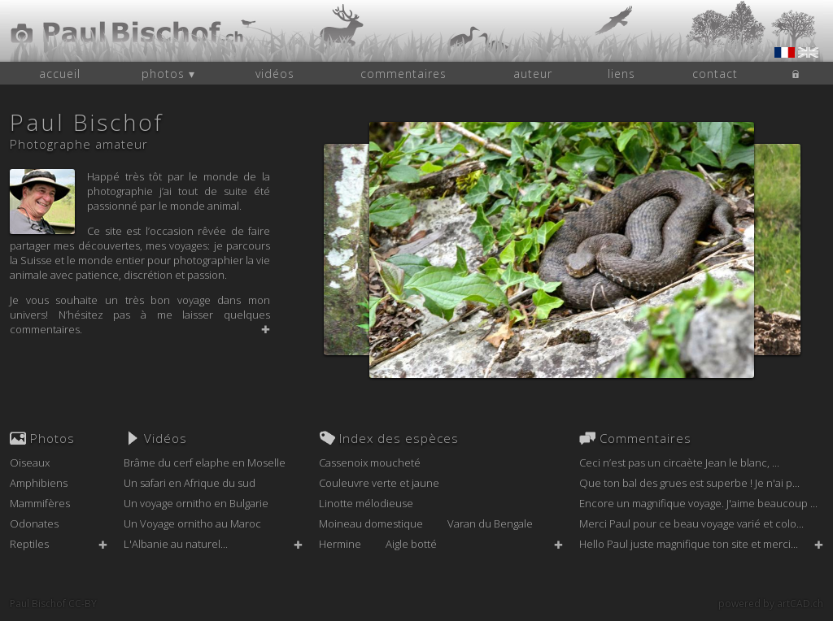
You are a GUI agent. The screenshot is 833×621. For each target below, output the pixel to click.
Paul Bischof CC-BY (53, 603)
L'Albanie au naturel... (176, 543)
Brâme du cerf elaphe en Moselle (205, 462)
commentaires (403, 73)
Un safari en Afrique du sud (189, 483)
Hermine (340, 543)
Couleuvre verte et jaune (379, 483)
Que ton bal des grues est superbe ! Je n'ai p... (689, 483)
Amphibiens (39, 483)
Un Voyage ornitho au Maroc (192, 523)
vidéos (274, 73)
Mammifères (40, 503)
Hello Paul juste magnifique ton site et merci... (688, 543)
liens (621, 73)
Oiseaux (30, 462)
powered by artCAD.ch (770, 603)
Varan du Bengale (490, 523)
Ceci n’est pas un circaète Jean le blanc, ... (679, 462)
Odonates (34, 523)
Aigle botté (411, 543)
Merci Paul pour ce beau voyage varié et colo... (691, 523)
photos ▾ (168, 73)
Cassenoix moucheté (370, 462)
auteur (532, 73)
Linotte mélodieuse (366, 503)
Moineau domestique (371, 523)
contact (715, 73)
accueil (60, 73)
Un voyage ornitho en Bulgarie (196, 503)
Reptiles (29, 543)
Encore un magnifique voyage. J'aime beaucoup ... (698, 503)
